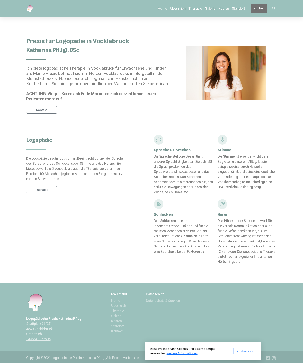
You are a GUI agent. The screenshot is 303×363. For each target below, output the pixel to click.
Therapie (41, 190)
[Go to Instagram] (274, 358)
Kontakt (41, 110)
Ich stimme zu (193, 351)
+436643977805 (38, 339)
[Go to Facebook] (268, 358)
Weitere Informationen (130, 353)
